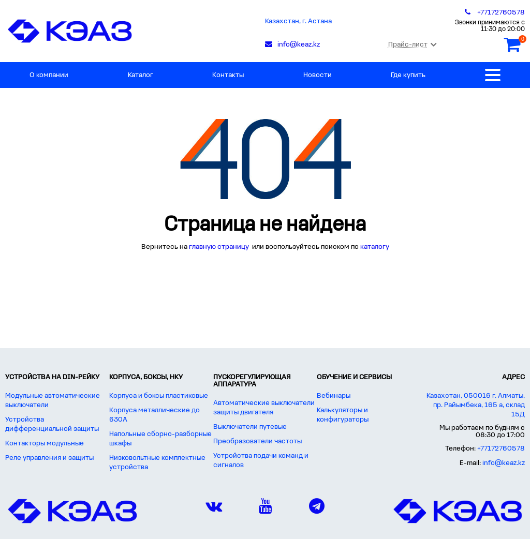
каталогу (374, 247)
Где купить (408, 75)
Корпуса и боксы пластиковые (158, 396)
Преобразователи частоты (257, 441)
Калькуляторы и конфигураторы (343, 415)
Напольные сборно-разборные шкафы (160, 438)
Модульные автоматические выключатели (52, 400)
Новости (317, 75)
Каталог (140, 75)
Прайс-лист (412, 45)
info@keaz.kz (503, 463)
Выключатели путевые (250, 427)
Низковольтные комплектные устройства (157, 462)
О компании (49, 75)
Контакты (228, 75)
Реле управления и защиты (49, 458)
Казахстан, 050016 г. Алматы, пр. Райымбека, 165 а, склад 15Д (475, 405)
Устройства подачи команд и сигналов (260, 460)
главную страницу (220, 247)
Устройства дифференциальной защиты (52, 424)
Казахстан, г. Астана (298, 21)
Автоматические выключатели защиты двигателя (264, 407)
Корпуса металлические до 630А (154, 415)
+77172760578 (501, 449)
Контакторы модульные (44, 443)
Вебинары (333, 396)
